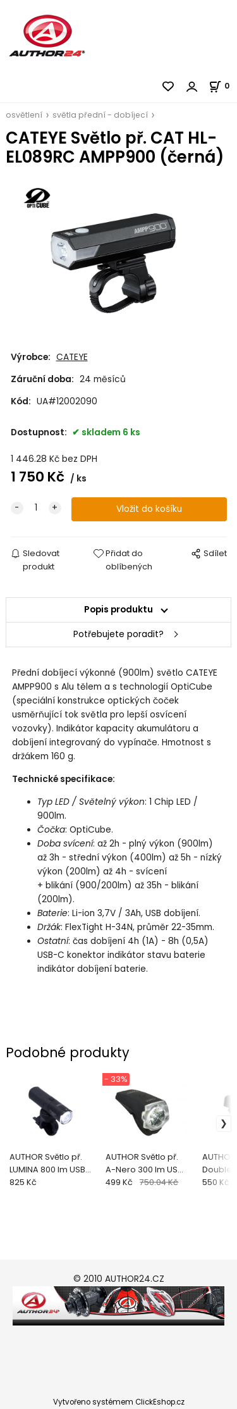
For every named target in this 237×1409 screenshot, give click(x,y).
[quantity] (36, 508)
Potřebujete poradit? (118, 634)
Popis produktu (118, 610)
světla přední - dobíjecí (100, 114)
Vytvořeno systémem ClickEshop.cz (119, 1402)
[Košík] (223, 85)
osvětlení (24, 114)
